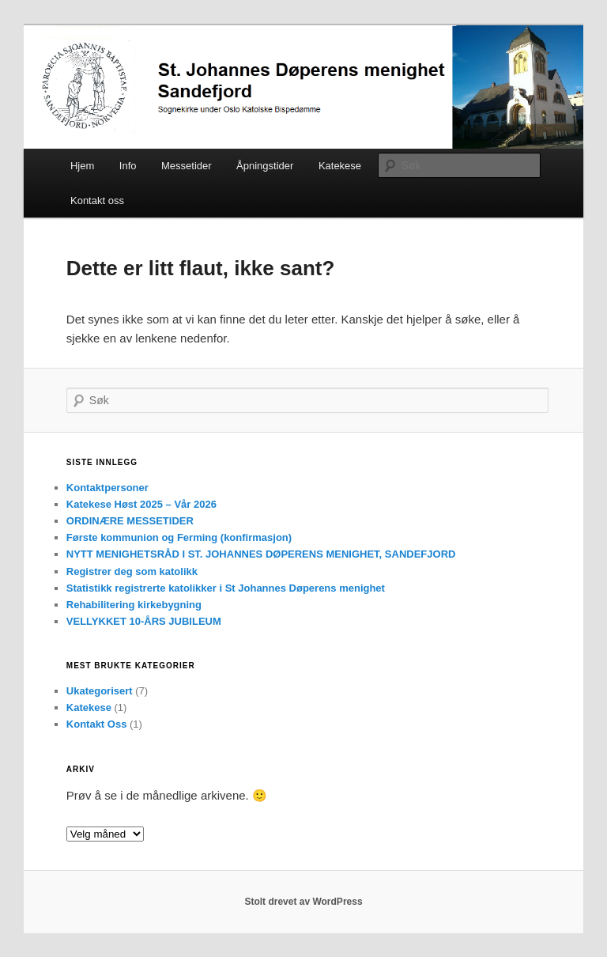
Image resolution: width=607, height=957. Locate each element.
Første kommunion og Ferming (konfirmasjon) (179, 537)
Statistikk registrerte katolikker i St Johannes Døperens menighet (225, 588)
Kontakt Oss (96, 724)
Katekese (340, 166)
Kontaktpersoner (107, 488)
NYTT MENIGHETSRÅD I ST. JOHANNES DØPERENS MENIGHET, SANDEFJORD (261, 554)
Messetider (186, 166)
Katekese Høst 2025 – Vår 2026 (141, 504)
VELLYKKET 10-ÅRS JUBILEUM (143, 621)
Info (128, 166)
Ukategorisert (99, 691)
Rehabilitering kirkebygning (134, 605)
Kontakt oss (97, 200)
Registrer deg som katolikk (132, 571)
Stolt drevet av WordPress (303, 901)
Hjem (82, 166)
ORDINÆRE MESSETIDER (130, 521)
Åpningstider (264, 166)
